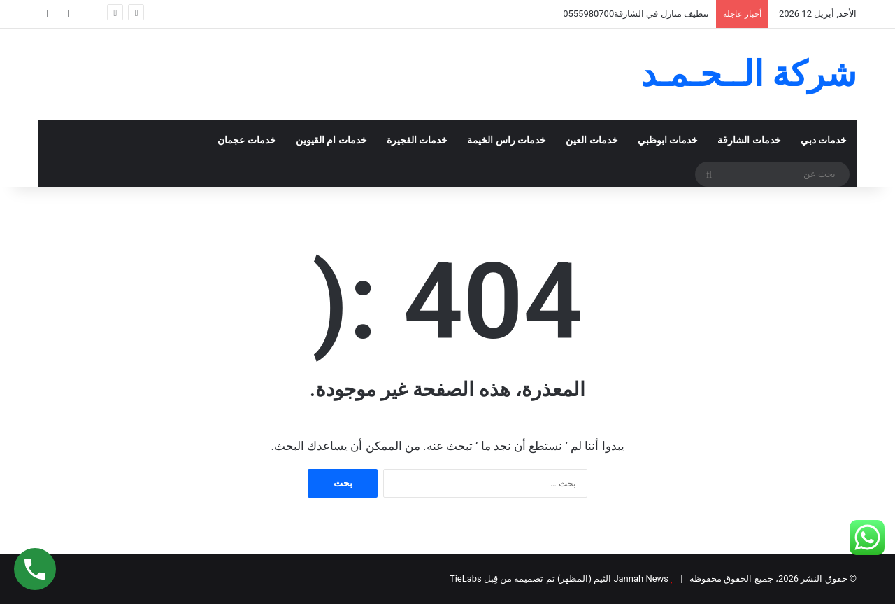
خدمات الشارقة (749, 140)
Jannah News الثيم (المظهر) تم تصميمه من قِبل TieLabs (559, 578)
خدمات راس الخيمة (506, 140)
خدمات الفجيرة (417, 140)
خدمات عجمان (246, 140)
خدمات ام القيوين (331, 140)
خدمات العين (592, 140)
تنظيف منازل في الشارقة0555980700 (636, 13)
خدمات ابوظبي (668, 140)
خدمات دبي (824, 140)
